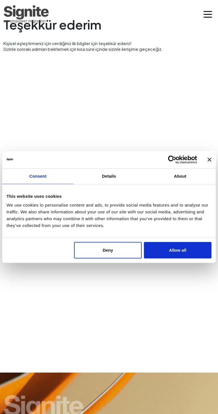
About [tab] (180, 175)
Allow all (177, 250)
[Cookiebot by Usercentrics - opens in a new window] (172, 159)
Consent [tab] (38, 175)
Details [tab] (109, 175)
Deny (108, 250)
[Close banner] (209, 159)
